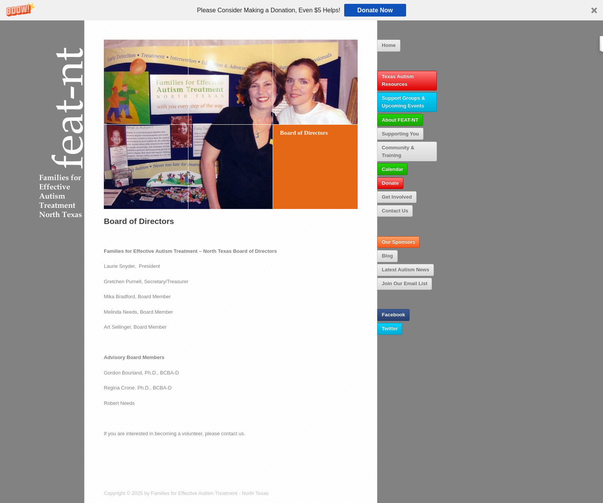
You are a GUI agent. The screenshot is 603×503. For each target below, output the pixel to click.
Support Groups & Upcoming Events (403, 102)
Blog (387, 256)
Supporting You (400, 134)
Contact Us (395, 211)
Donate (390, 183)
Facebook (393, 315)
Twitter (390, 328)
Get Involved (397, 197)
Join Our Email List (404, 283)
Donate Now (375, 10)
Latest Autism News (405, 269)
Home (389, 45)
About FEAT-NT (400, 120)
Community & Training (398, 151)
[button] (301, 10)
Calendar (392, 169)
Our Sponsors (398, 242)
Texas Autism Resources (398, 80)
